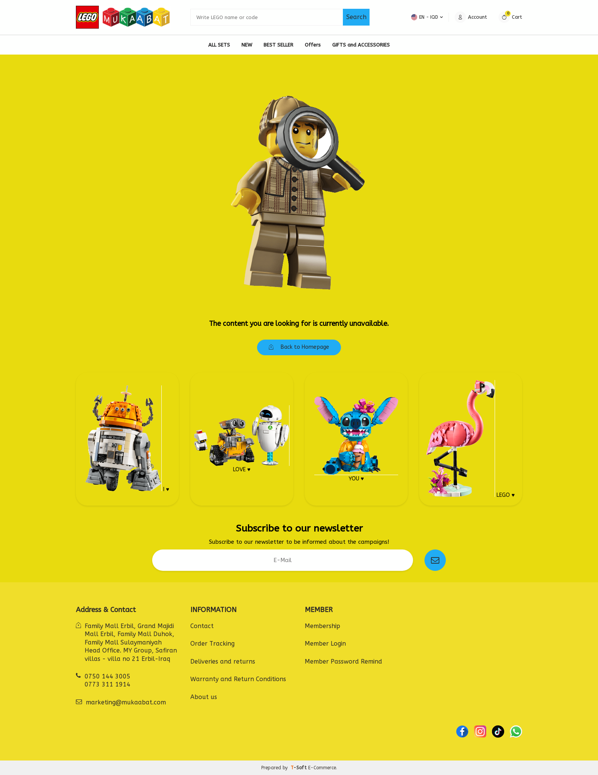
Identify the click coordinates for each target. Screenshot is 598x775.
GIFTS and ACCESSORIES (361, 45)
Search (356, 17)
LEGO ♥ (470, 439)
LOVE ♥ (241, 438)
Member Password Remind (343, 661)
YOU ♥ (356, 439)
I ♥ (127, 438)
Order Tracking (212, 643)
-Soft (299, 767)
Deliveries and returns (222, 661)
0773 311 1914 (107, 684)
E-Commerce (322, 767)
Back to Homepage (299, 347)
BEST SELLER (278, 45)
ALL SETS (219, 45)
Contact (202, 626)
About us (203, 697)
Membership (322, 626)
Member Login (325, 643)
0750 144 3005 (107, 676)
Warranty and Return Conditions (238, 679)
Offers (313, 45)
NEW (246, 45)
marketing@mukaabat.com (126, 702)
